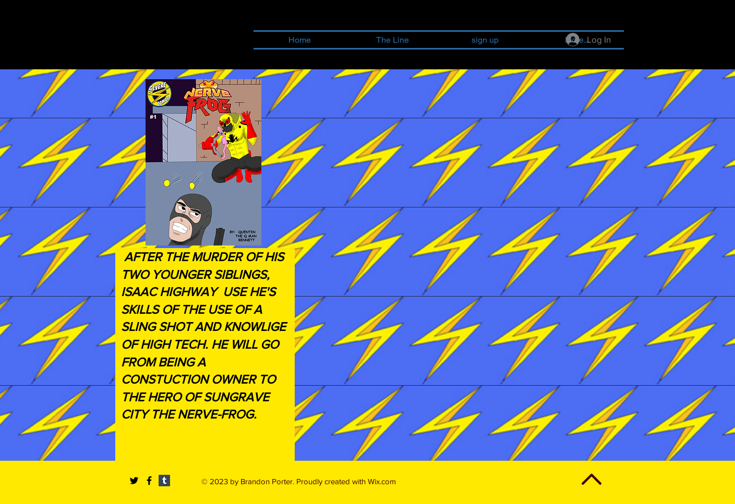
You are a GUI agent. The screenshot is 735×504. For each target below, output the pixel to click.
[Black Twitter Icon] (134, 480)
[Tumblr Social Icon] (164, 480)
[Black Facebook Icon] (149, 480)
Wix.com (382, 481)
